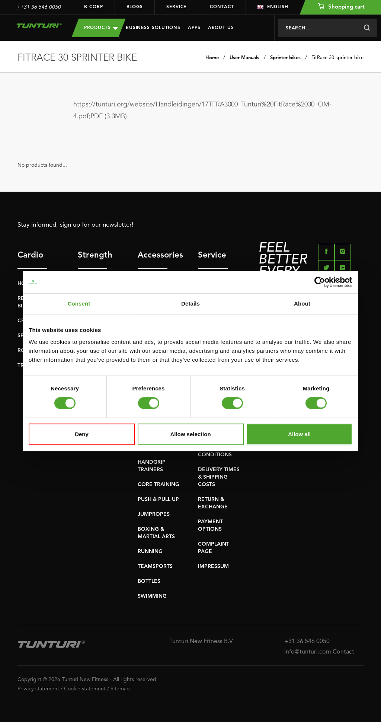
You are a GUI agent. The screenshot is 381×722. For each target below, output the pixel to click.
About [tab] (302, 303)
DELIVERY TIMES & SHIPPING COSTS (219, 477)
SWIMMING (152, 596)
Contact (222, 7)
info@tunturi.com (307, 652)
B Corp (93, 7)
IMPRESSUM (213, 566)
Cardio (30, 255)
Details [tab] (190, 303)
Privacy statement (38, 688)
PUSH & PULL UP (158, 499)
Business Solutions (153, 28)
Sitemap (120, 688)
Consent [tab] (79, 303)
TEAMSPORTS (155, 566)
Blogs (135, 7)
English (272, 7)
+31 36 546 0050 (40, 7)
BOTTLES (149, 581)
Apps (194, 28)
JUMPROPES (154, 514)
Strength (93, 255)
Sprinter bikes (285, 57)
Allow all (299, 434)
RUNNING (150, 551)
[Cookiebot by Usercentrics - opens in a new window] (319, 282)
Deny (82, 434)
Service (176, 7)
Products (101, 27)
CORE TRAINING (158, 484)
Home (212, 57)
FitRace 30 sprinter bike (337, 57)
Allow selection (190, 434)
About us (221, 28)
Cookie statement (85, 688)
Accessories (152, 255)
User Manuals (244, 57)
